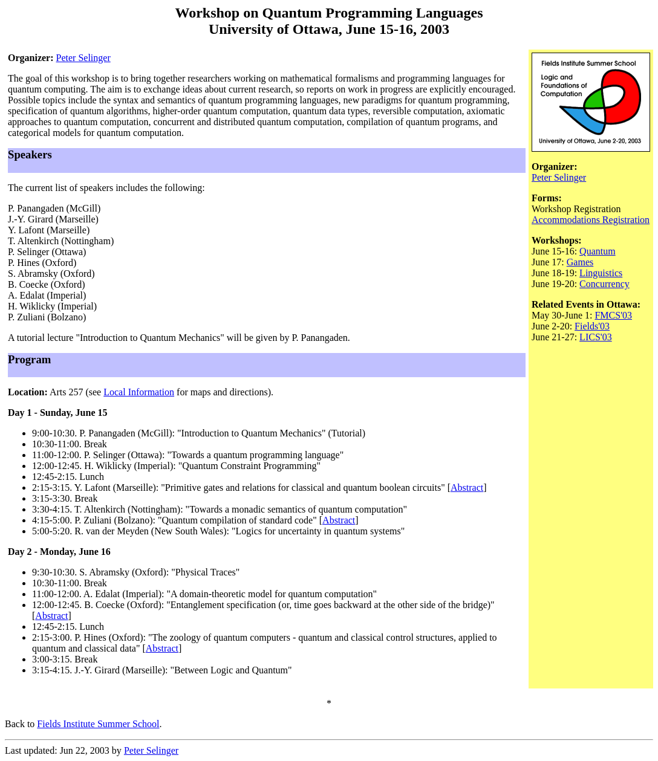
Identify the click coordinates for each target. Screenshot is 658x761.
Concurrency (604, 284)
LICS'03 (595, 337)
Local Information (138, 392)
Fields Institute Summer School (98, 724)
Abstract (467, 487)
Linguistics (600, 273)
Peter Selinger (83, 58)
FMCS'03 (613, 315)
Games (580, 262)
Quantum (597, 251)
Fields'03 (592, 326)
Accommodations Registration (591, 220)
